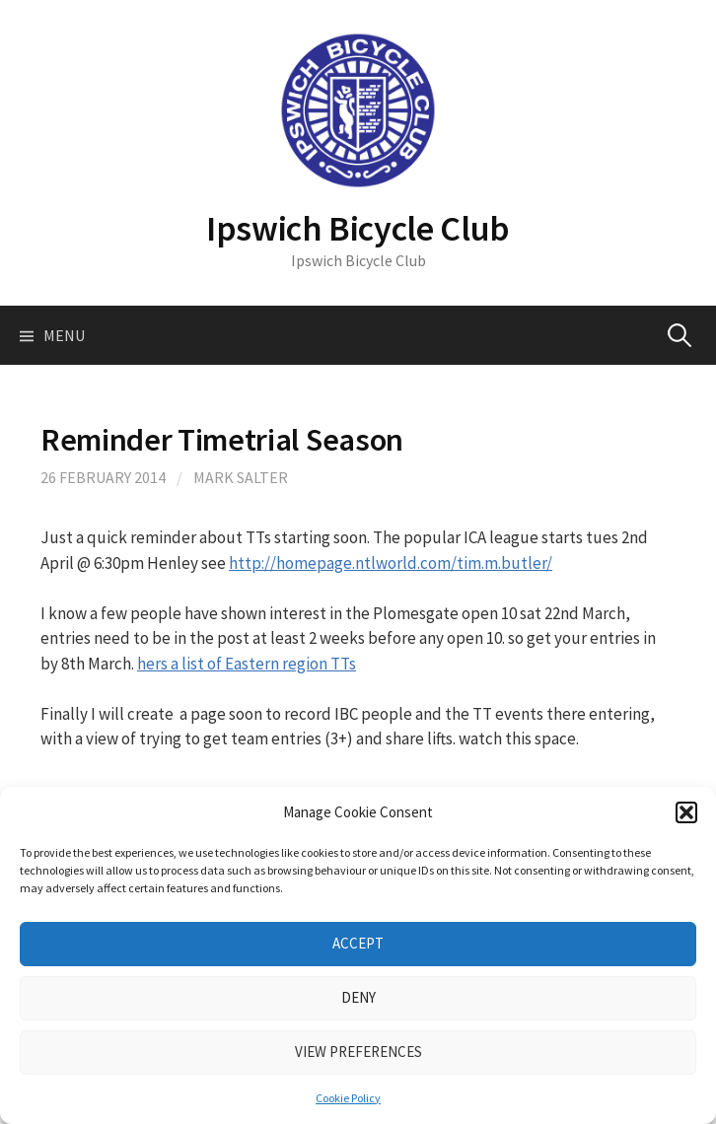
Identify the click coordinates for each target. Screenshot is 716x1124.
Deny (358, 997)
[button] (686, 812)
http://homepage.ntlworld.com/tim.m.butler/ (390, 563)
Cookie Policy (348, 1097)
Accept (358, 943)
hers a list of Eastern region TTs (246, 663)
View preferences (358, 1051)
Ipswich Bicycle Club (358, 228)
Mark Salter (240, 477)
